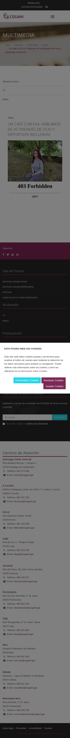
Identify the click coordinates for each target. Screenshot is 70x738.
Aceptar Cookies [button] (54, 386)
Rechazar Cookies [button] (53, 380)
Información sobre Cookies (33, 371)
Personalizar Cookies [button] (27, 380)
